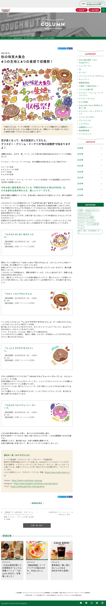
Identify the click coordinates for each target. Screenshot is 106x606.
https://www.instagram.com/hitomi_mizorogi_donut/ (36, 483)
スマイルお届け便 (86, 89)
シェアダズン (84, 124)
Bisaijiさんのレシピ (92, 210)
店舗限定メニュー (86, 127)
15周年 (80, 210)
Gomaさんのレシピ (84, 213)
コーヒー (81, 224)
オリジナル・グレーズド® (86, 220)
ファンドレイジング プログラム (91, 76)
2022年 (80, 172)
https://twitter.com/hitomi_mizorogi (27, 480)
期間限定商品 (37, 503)
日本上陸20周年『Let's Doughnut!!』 (88, 61)
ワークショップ (85, 134)
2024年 (80, 160)
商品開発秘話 (84, 130)
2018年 (80, 195)
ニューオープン (85, 66)
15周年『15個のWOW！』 (89, 86)
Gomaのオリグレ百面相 (85, 217)
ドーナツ (81, 227)
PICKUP (82, 10)
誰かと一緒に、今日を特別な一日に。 (88, 231)
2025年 (80, 154)
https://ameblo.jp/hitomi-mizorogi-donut (28, 486)
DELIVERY (95, 10)
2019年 (80, 189)
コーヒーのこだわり (87, 117)
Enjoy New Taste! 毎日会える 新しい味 (91, 107)
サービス (82, 72)
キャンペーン (84, 79)
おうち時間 (83, 102)
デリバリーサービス (87, 98)
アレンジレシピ (85, 120)
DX (80, 69)
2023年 (80, 166)
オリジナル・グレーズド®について (90, 112)
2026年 (80, 148)
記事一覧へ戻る (37, 525)
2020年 (80, 183)
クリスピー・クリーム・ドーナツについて (91, 94)
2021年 (80, 177)
